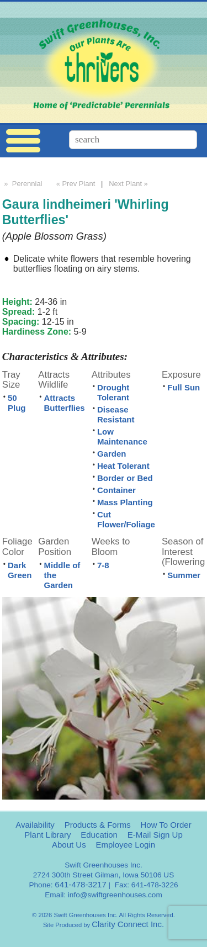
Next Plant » (129, 183)
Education (99, 834)
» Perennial (22, 183)
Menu (23, 141)
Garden (111, 453)
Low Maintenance (122, 436)
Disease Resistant (116, 414)
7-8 (103, 565)
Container (116, 490)
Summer (183, 575)
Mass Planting (125, 502)
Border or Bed (125, 478)
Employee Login (125, 844)
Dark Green (19, 570)
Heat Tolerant (123, 465)
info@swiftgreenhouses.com (115, 895)
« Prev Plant (74, 183)
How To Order (165, 824)
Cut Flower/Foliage (126, 519)
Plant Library (47, 834)
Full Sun (183, 387)
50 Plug (17, 402)
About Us (69, 844)
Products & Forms (98, 824)
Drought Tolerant (113, 392)
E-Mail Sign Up (155, 834)
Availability (35, 824)
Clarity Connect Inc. (128, 924)
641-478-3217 (80, 884)
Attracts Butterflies (64, 402)
